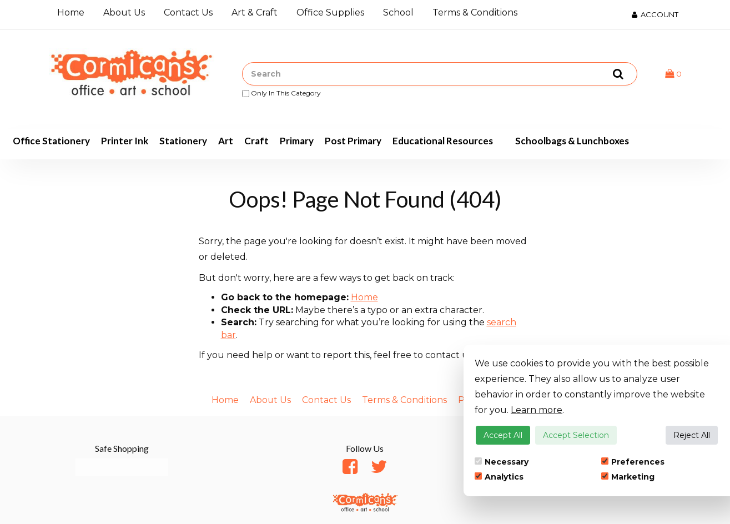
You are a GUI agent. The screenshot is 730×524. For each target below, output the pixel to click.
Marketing (628, 477)
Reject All (691, 435)
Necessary (501, 462)
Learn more (536, 410)
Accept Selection (576, 435)
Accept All (503, 435)
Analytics (499, 477)
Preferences (632, 462)
